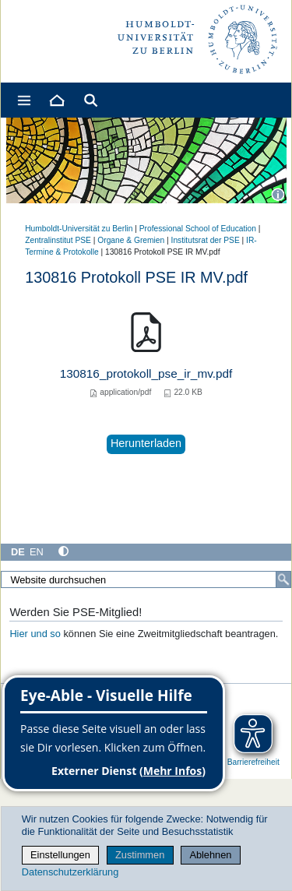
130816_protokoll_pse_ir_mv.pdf (146, 373)
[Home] (56, 100)
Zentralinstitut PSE (58, 240)
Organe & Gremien (130, 240)
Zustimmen (139, 855)
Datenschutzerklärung (70, 872)
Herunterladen (146, 443)
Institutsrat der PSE (205, 240)
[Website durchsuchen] (146, 579)
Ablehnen (210, 855)
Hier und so (34, 633)
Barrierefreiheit (253, 762)
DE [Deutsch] (18, 552)
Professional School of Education (197, 228)
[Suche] (283, 579)
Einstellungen (60, 855)
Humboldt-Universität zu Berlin (78, 228)
